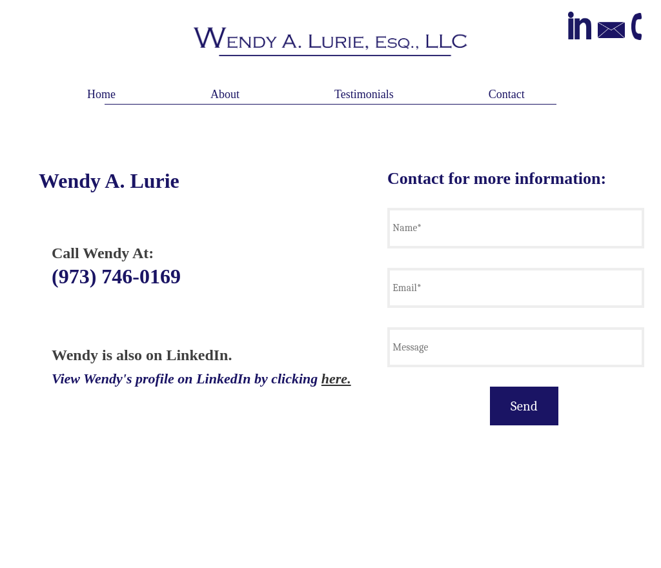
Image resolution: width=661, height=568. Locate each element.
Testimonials (364, 94)
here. (336, 378)
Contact (507, 94)
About (224, 94)
